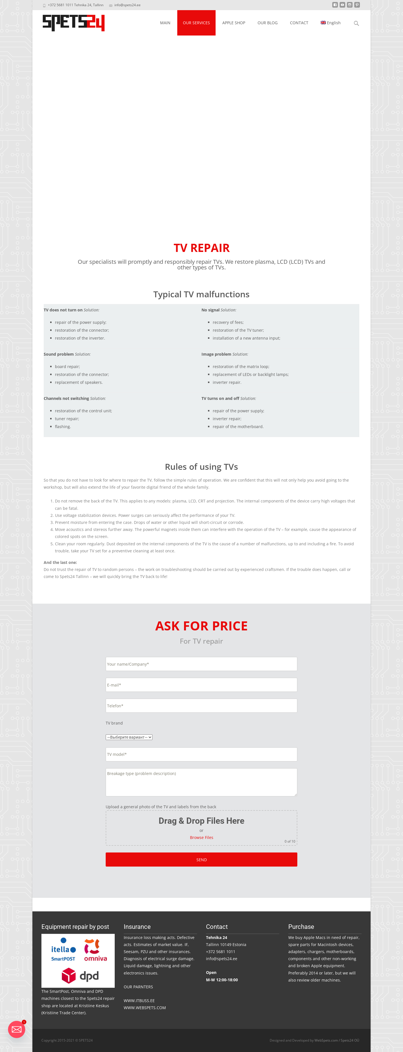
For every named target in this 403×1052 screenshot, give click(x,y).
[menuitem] (330, 23)
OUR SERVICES (196, 22)
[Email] (16, 1029)
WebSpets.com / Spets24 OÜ (337, 1040)
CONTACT (299, 22)
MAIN (165, 22)
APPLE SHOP (233, 22)
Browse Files (201, 837)
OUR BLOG (268, 22)
